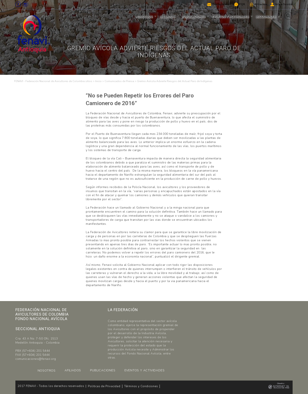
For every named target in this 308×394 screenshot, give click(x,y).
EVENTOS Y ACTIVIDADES (144, 370)
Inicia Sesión (284, 4)
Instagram (25, 4)
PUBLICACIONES (102, 370)
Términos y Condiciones (141, 386)
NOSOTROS (47, 371)
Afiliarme (260, 4)
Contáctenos (221, 4)
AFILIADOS (73, 370)
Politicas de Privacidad (104, 386)
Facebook (18, 4)
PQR (242, 4)
